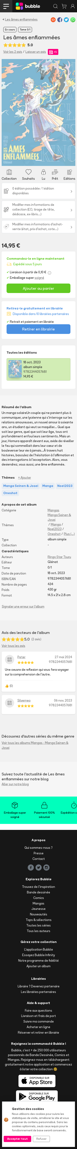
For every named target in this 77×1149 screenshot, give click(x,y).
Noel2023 (55, 529)
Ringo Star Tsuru (59, 557)
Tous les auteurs (38, 931)
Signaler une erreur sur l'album (23, 606)
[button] (7, 112)
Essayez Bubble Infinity (38, 955)
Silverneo (24, 700)
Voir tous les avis (13, 646)
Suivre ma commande (38, 1021)
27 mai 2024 (63, 657)
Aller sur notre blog (15, 784)
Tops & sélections (39, 920)
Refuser (41, 1138)
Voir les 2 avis (12, 52)
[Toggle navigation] (6, 6)
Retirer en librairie (38, 329)
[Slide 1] (39, 160)
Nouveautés (38, 914)
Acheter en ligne (38, 1027)
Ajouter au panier (38, 288)
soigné (39, 278)
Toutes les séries (38, 925)
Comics (38, 898)
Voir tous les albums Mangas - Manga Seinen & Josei (35, 745)
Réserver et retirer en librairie (38, 1032)
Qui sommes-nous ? (38, 848)
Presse (39, 853)
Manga (56, 524)
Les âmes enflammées (21, 19)
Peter (21, 657)
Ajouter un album (38, 966)
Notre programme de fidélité (38, 961)
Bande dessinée (38, 892)
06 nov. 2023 (63, 700)
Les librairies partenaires (38, 992)
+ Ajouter (24, 478)
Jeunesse (38, 909)
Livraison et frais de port (38, 1016)
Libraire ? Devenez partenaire (39, 986)
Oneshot (54, 534)
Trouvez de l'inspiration (38, 887)
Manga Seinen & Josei (59, 517)
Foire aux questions (38, 1010)
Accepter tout (17, 1138)
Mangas (53, 510)
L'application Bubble (38, 949)
